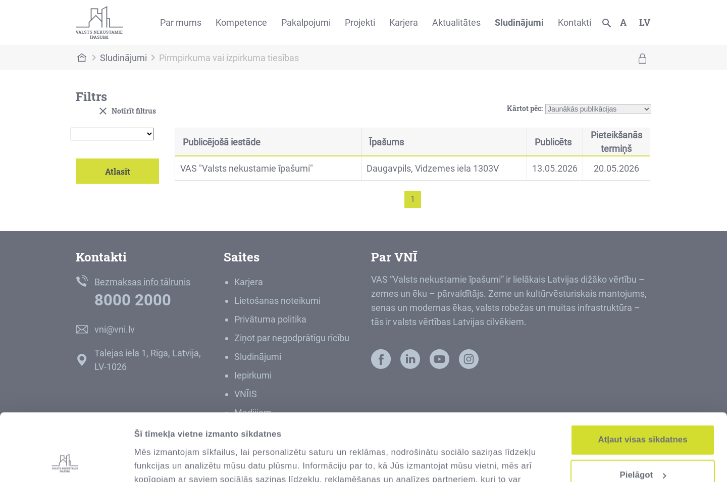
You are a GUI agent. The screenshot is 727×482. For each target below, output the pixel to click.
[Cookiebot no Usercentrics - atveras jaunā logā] (65, 461)
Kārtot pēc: (525, 106)
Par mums (180, 22)
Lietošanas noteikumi (277, 300)
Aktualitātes (456, 22)
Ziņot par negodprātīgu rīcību (291, 338)
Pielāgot (643, 412)
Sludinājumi (519, 22)
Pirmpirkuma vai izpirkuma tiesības (229, 57)
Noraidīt (643, 447)
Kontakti (574, 22)
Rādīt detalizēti (164, 461)
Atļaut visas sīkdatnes (642, 377)
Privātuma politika (270, 319)
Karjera (403, 22)
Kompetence (241, 22)
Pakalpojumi (306, 22)
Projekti (360, 22)
